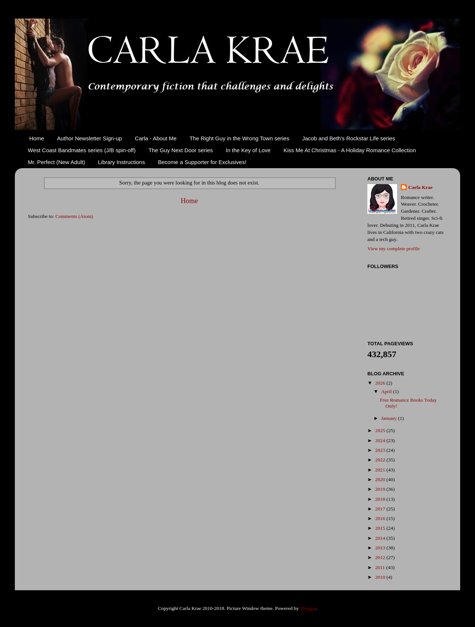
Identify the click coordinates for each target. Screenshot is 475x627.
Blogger (308, 608)
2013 (380, 548)
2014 (380, 538)
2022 (380, 460)
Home (36, 138)
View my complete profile (393, 248)
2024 (380, 440)
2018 (380, 499)
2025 (380, 430)
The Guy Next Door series (180, 150)
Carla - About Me (156, 138)
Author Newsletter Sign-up (89, 138)
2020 (380, 479)
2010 (380, 577)
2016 (380, 518)
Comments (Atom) (74, 216)
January (389, 418)
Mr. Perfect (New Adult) (56, 162)
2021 (380, 470)
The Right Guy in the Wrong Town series (239, 138)
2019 (380, 489)
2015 (380, 528)
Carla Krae (420, 187)
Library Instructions (121, 162)
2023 (380, 450)
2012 (380, 557)
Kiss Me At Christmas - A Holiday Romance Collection (350, 150)
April (387, 391)
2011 (380, 567)
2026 (380, 383)
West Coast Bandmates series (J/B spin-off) (81, 150)
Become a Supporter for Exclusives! (202, 162)
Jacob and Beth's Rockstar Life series (348, 138)
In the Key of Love (248, 150)
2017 (380, 509)
